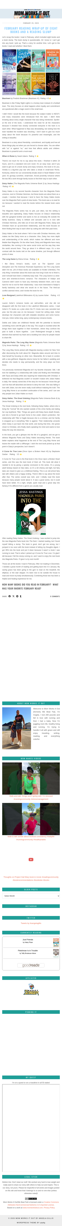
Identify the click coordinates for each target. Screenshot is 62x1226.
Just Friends (28, 940)
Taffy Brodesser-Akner (29, 953)
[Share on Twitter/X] (13, 596)
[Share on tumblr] (20, 596)
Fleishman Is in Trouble (28, 950)
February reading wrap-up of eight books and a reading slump (31, 30)
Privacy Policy (49, 1208)
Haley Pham (29, 942)
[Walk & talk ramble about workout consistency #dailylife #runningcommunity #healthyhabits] (31, 819)
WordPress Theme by (31, 1223)
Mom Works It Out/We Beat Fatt (15, 1202)
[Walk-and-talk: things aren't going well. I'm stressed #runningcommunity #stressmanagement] (31, 778)
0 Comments (55, 596)
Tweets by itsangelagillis (31, 923)
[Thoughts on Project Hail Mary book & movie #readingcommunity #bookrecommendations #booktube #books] (31, 859)
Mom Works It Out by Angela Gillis (34, 1218)
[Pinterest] (11, 1025)
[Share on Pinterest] (17, 596)
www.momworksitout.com (33, 1208)
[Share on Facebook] (10, 596)
